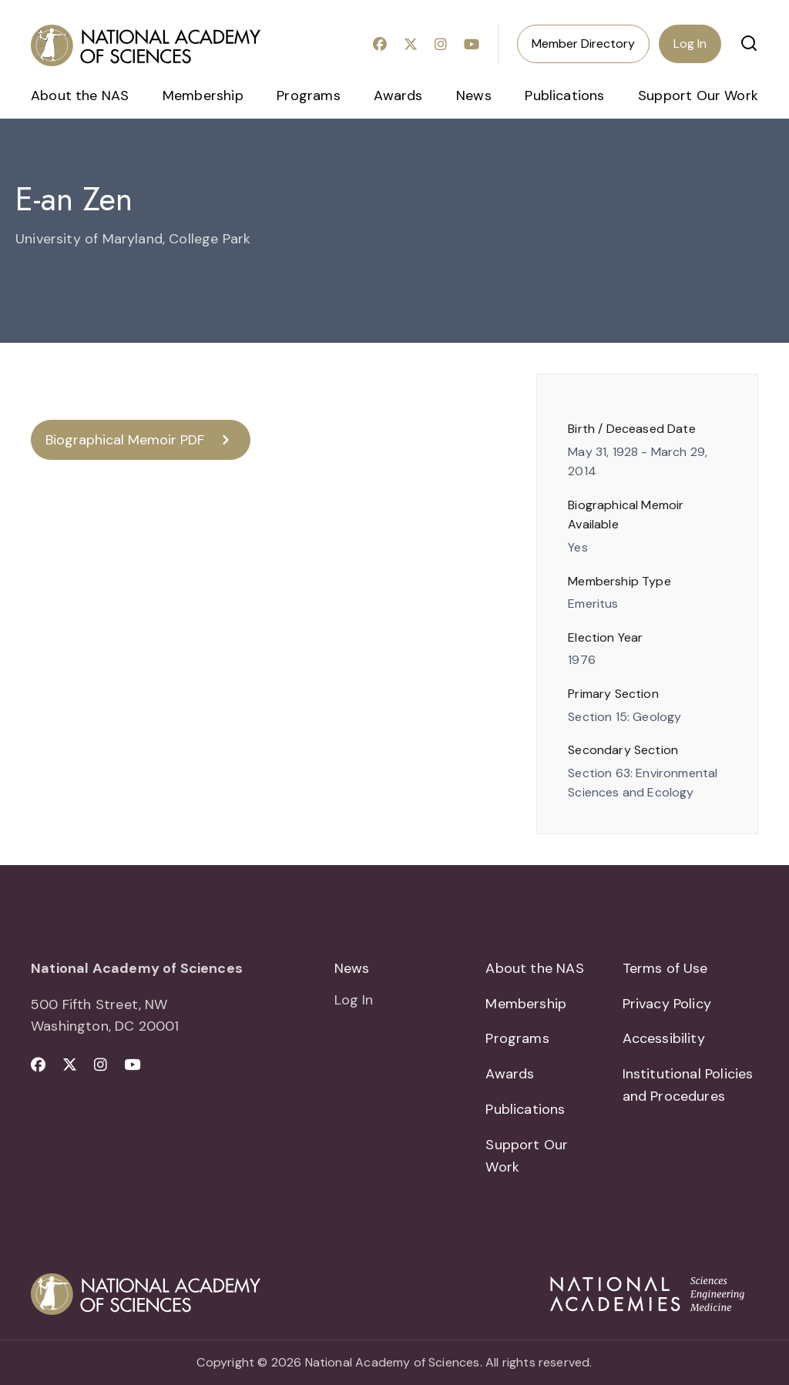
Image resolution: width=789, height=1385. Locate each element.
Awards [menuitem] (398, 95)
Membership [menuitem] (203, 95)
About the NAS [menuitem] (80, 95)
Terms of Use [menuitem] (665, 968)
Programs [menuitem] (308, 95)
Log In (690, 43)
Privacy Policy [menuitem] (667, 1003)
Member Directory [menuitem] (583, 43)
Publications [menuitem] (564, 95)
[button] (749, 43)
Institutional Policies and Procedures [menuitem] (688, 1085)
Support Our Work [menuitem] (698, 95)
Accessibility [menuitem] (664, 1038)
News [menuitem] (474, 95)
